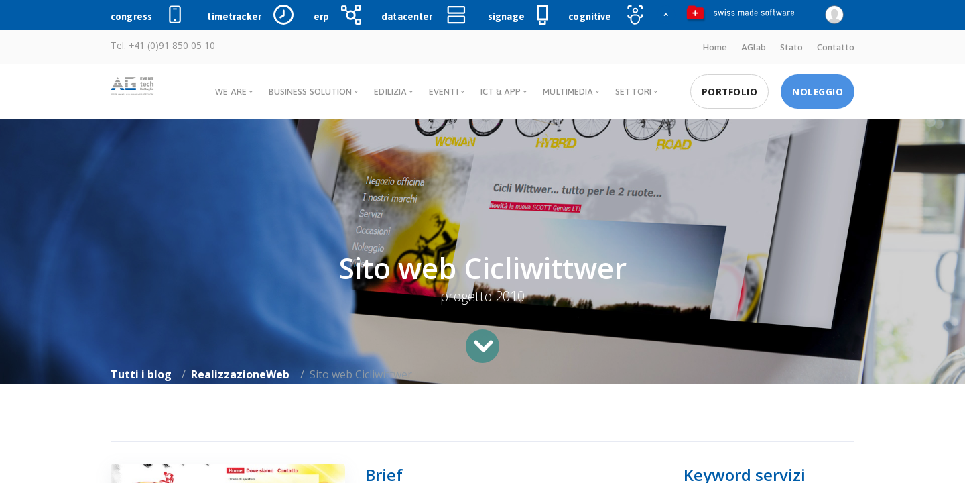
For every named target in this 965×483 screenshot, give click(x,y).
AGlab (753, 47)
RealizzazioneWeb (240, 374)
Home (714, 47)
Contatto (835, 47)
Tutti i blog (141, 374)
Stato (791, 47)
